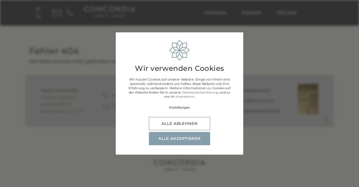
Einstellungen (179, 107)
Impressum (185, 96)
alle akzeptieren (179, 138)
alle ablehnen (179, 123)
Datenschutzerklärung (200, 92)
